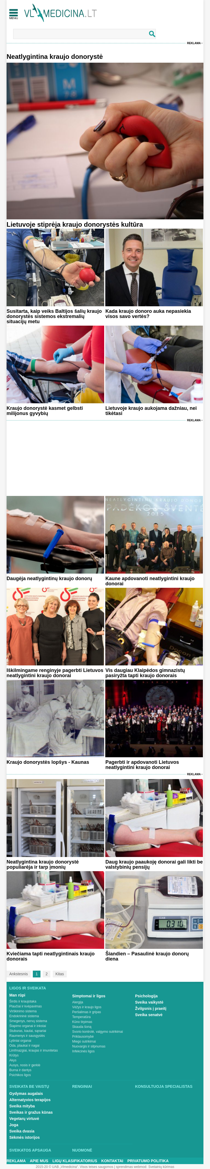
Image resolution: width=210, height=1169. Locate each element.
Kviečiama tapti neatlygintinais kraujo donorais (51, 956)
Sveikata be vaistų (29, 1086)
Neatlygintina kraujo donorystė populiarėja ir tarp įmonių (43, 864)
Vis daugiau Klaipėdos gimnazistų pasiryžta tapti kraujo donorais (145, 673)
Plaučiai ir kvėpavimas (25, 1006)
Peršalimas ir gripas (86, 1012)
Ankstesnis (18, 974)
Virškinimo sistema (23, 1011)
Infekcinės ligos (83, 1051)
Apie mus (39, 1161)
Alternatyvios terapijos (30, 1100)
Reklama (194, 43)
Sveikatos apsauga (30, 1150)
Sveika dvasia (21, 1131)
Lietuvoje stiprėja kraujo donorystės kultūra (75, 224)
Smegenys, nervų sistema (28, 1021)
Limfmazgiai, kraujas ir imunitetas (33, 1050)
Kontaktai (112, 1161)
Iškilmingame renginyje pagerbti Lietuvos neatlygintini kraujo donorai (55, 673)
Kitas (60, 974)
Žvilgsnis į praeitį (150, 1008)
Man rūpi (17, 995)
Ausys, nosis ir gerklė (24, 1065)
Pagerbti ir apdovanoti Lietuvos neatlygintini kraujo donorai (142, 764)
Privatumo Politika (148, 1161)
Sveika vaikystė (149, 1002)
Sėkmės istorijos (24, 1137)
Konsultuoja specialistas (163, 1086)
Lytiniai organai (20, 1041)
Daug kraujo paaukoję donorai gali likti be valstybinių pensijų (154, 864)
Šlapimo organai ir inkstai (27, 1026)
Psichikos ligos (20, 1075)
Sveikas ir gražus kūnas (31, 1112)
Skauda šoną (81, 1027)
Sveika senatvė (148, 1015)
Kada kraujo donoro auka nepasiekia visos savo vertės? (148, 313)
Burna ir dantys (20, 1070)
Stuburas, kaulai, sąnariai (27, 1031)
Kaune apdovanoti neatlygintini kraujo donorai (149, 581)
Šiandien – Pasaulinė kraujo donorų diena (147, 956)
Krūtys (14, 1055)
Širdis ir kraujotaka (22, 1001)
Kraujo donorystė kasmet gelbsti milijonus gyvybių (45, 410)
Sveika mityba (22, 1106)
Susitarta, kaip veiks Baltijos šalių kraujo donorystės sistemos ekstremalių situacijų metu (54, 316)
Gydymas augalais (26, 1093)
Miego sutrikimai (84, 1041)
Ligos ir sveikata (27, 988)
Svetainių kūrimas (161, 1167)
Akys (12, 1060)
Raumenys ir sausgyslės (27, 1036)
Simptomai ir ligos (88, 996)
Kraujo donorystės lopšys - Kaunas (48, 762)
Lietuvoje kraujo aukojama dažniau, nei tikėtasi (151, 410)
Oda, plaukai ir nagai (24, 1045)
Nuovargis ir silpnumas (88, 1046)
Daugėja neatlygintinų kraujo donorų (49, 578)
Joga (13, 1125)
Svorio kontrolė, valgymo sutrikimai (97, 1032)
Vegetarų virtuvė (24, 1118)
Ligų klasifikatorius (74, 1161)
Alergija (77, 1002)
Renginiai (82, 1086)
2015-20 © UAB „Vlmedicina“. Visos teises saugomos (74, 1167)
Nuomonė (82, 1150)
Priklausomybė (83, 1036)
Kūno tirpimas (82, 1022)
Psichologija (146, 996)
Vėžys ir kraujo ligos (86, 1007)
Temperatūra (81, 1017)
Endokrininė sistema (24, 1016)
